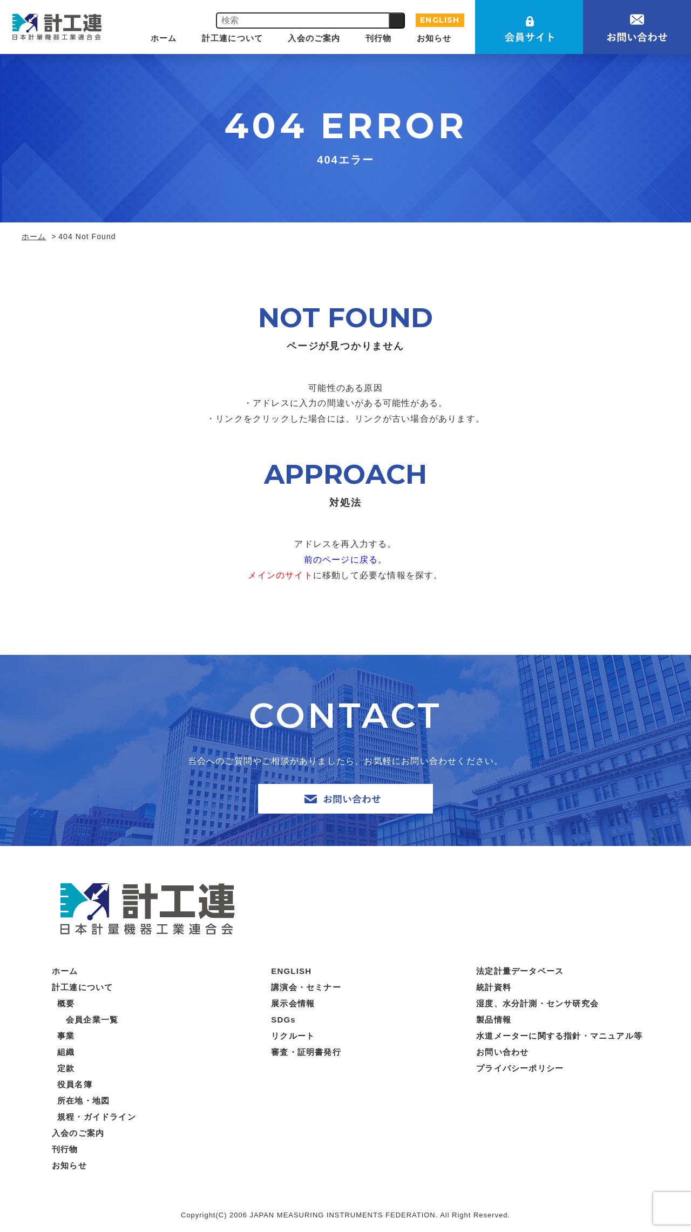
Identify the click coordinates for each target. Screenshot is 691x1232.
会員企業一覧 (92, 1020)
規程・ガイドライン (96, 1117)
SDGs (283, 1020)
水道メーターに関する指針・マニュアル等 (559, 1036)
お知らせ (434, 38)
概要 (65, 1003)
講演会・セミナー (306, 987)
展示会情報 (293, 1003)
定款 (65, 1068)
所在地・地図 (83, 1100)
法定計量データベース (520, 971)
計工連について (232, 38)
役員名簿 (74, 1084)
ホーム (164, 38)
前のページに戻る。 (346, 559)
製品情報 (493, 1020)
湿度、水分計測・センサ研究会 (537, 1003)
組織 (65, 1052)
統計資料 (493, 987)
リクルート (293, 1036)
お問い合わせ (502, 1052)
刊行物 (378, 38)
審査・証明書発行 (306, 1052)
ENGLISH (439, 20)
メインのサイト (280, 575)
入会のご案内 (314, 38)
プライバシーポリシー (520, 1068)
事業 (65, 1036)
